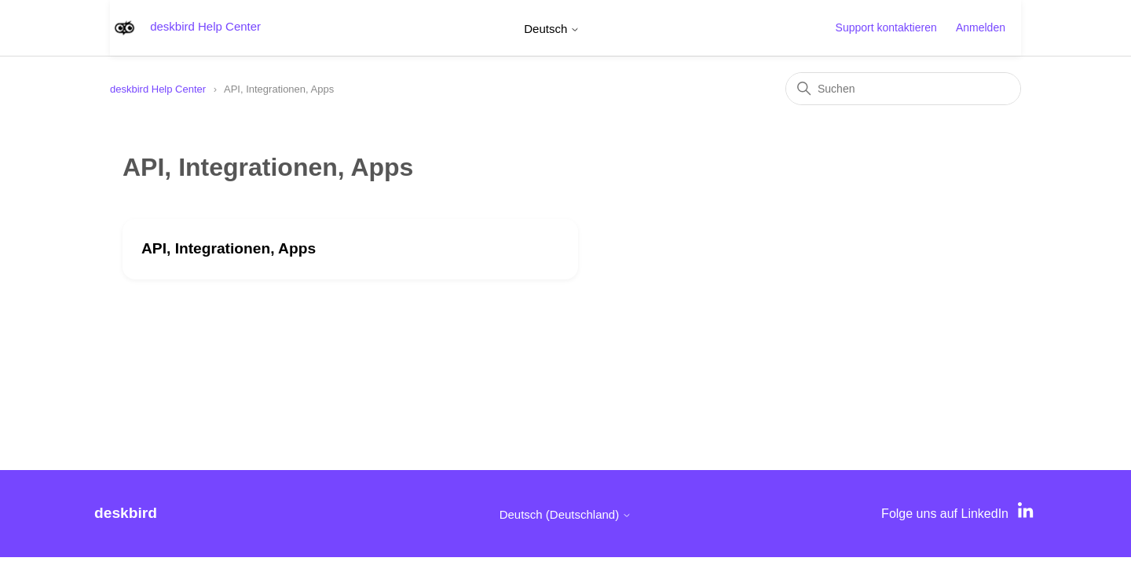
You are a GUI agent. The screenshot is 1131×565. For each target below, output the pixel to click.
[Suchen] (903, 88)
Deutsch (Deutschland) (566, 514)
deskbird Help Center (158, 89)
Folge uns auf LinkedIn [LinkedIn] (944, 513)
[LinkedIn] (1027, 513)
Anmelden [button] (980, 27)
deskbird (125, 513)
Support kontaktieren (886, 27)
